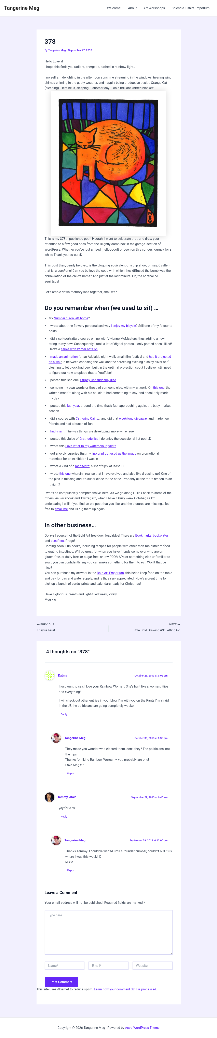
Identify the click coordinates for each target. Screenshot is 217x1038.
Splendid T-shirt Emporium (191, 8)
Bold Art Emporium (110, 573)
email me (61, 509)
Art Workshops (154, 8)
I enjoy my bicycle (123, 326)
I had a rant (57, 431)
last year (73, 406)
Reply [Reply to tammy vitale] (64, 816)
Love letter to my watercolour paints (91, 446)
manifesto (82, 466)
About (133, 8)
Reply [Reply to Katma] (64, 714)
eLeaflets (57, 541)
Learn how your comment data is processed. (126, 989)
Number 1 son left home (71, 318)
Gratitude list (89, 439)
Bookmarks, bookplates (152, 535)
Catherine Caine (87, 418)
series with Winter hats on (79, 349)
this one (159, 388)
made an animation (64, 357)
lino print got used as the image (114, 453)
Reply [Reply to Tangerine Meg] (70, 773)
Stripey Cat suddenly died (98, 380)
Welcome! (115, 8)
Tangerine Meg (21, 8)
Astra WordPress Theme (142, 1028)
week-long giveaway (133, 418)
